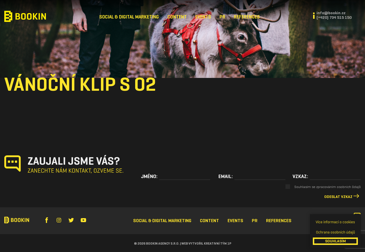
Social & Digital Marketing (129, 17)
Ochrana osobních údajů (335, 232)
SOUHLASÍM (335, 241)
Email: (225, 176)
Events (203, 17)
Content (177, 17)
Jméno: (149, 176)
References (247, 17)
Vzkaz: (300, 176)
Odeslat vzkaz (338, 196)
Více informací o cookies (335, 222)
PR (222, 17)
